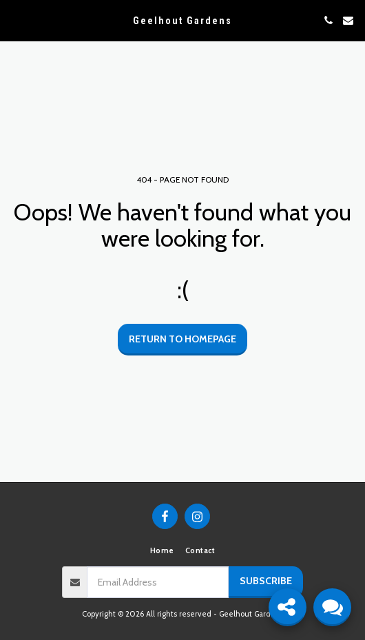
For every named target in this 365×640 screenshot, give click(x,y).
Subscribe (266, 581)
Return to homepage (182, 339)
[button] (15, 20)
